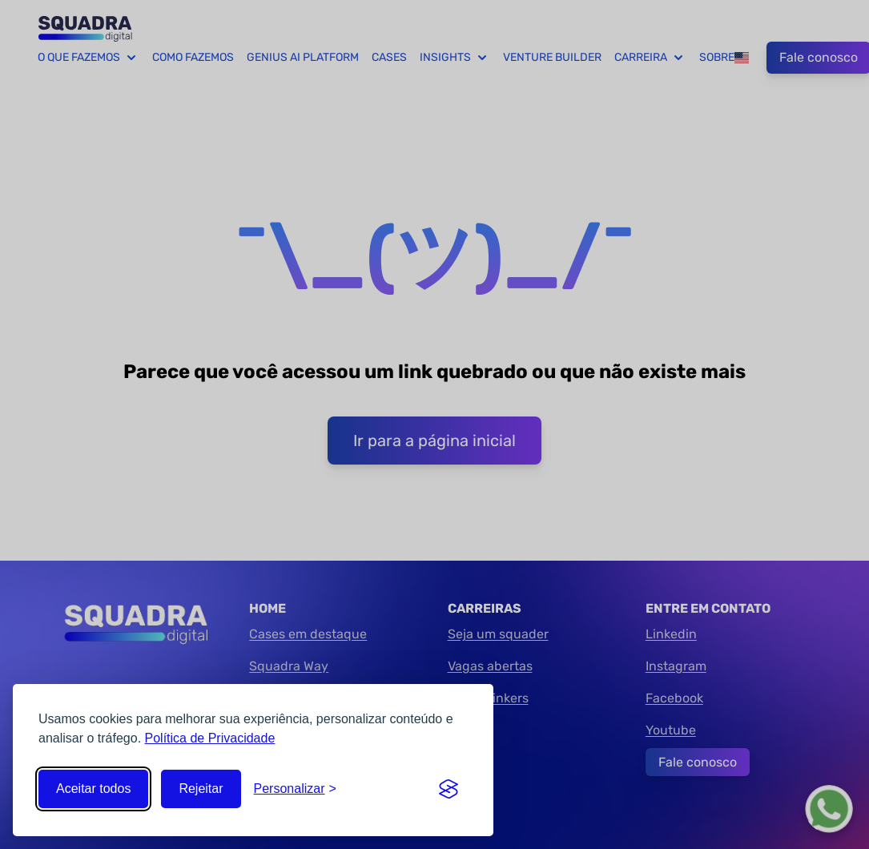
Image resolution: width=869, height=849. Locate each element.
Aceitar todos (93, 788)
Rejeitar (201, 788)
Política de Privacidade (210, 738)
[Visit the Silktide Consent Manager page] (448, 789)
